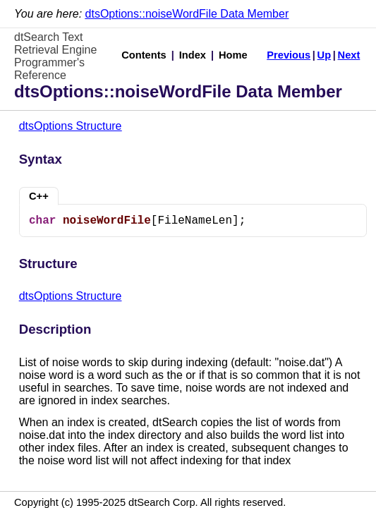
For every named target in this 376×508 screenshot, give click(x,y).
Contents (143, 55)
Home (233, 55)
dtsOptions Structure (70, 126)
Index (192, 55)
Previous (288, 55)
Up (324, 55)
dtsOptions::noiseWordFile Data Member (187, 14)
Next (349, 55)
